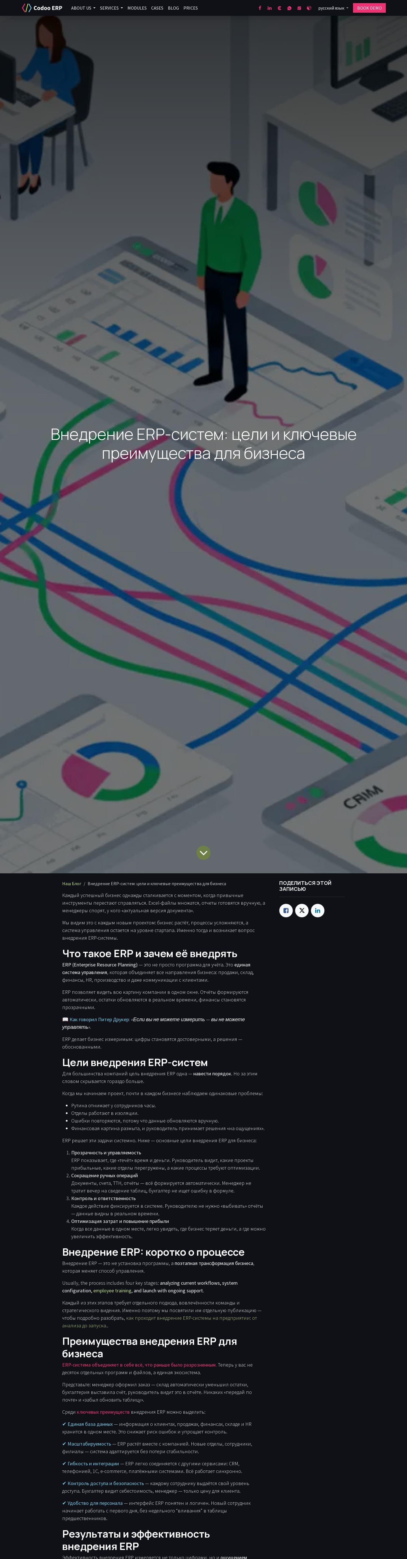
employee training (112, 1290)
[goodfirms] (299, 7)
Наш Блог (71, 883)
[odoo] (309, 7)
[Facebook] (259, 7)
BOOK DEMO (369, 8)
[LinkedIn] (269, 7)
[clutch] (279, 7)
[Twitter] (302, 910)
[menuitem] (83, 8)
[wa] (289, 7)
